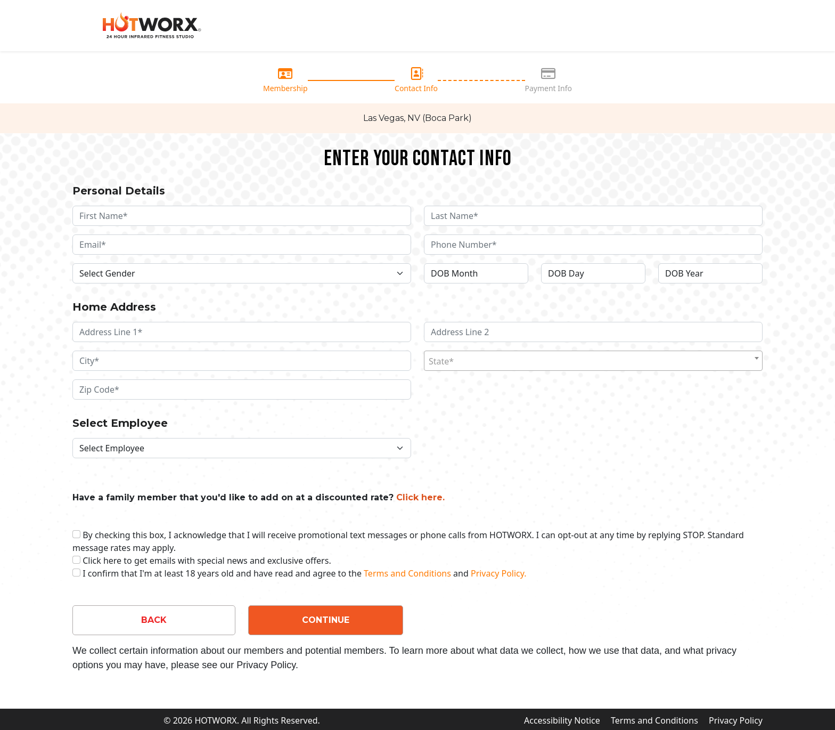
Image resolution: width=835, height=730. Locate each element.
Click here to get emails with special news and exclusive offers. (207, 560)
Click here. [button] (420, 497)
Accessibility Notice (562, 720)
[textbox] (593, 361)
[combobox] (593, 361)
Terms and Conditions (407, 573)
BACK (154, 620)
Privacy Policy (736, 720)
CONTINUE (325, 620)
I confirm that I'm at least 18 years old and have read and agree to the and (304, 573)
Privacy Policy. (499, 573)
